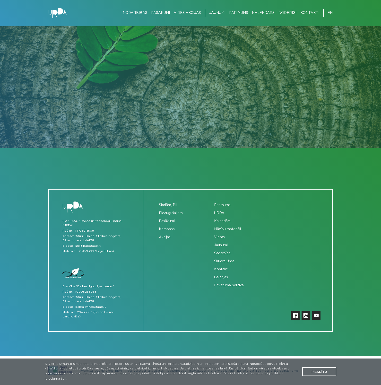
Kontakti (309, 13)
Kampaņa (167, 229)
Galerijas (221, 277)
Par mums (238, 13)
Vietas (219, 237)
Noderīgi (287, 13)
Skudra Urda (224, 261)
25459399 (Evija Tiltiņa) (96, 251)
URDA (219, 213)
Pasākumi (160, 13)
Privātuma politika (229, 285)
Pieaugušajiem (171, 213)
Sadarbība (222, 253)
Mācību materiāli (227, 229)
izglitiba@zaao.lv (88, 245)
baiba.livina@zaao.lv (90, 306)
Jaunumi (217, 13)
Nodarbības (135, 13)
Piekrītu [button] (319, 372)
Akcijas (165, 237)
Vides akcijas (187, 13)
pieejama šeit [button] (56, 378)
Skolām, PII (168, 205)
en (330, 13)
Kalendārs (263, 13)
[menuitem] (133, 13)
